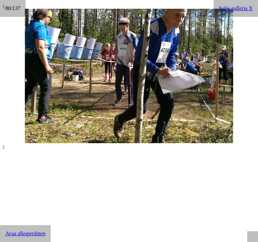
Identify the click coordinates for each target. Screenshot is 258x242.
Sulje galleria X (236, 8)
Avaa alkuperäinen (25, 233)
